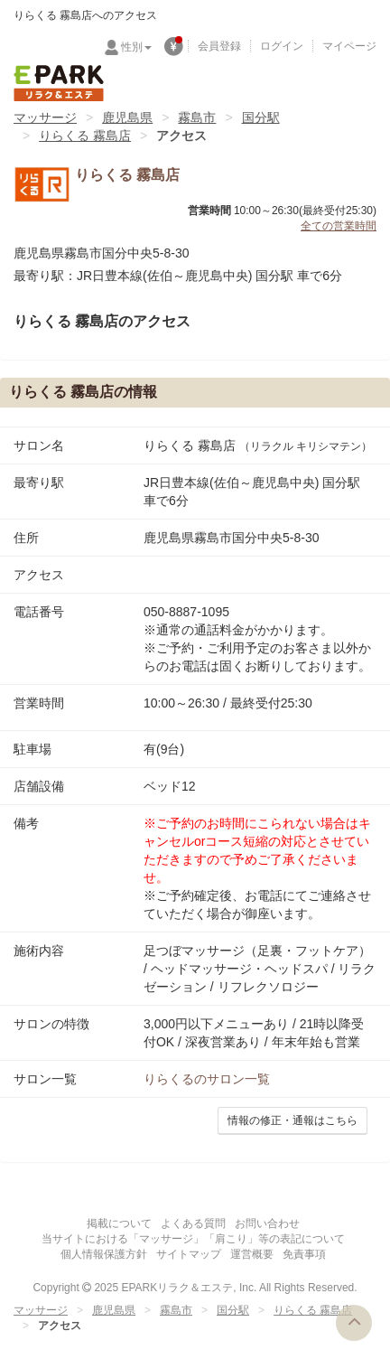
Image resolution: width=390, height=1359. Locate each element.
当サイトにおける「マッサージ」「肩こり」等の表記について (193, 1238)
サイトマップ (188, 1254)
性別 (136, 47)
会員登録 (219, 46)
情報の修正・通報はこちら (293, 1120)
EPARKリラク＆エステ (59, 83)
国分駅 (261, 117)
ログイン (281, 46)
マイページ (349, 46)
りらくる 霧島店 (85, 135)
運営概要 (252, 1254)
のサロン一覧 (207, 1079)
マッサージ (45, 117)
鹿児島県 (127, 117)
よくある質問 (193, 1223)
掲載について (119, 1223)
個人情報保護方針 (103, 1254)
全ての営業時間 (338, 226)
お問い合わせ (267, 1223)
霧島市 (197, 117)
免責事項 (304, 1254)
